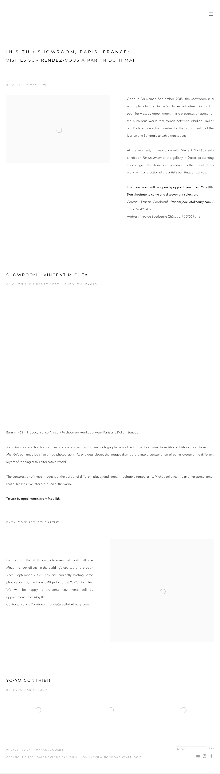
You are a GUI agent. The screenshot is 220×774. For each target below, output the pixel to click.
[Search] (191, 749)
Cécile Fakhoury (31, 14)
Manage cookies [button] (50, 750)
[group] (110, 354)
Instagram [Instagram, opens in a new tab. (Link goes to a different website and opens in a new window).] (204, 756)
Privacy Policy (18, 750)
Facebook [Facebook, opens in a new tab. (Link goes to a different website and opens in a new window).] (211, 756)
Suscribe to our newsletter (197, 756)
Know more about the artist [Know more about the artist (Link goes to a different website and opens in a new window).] (32, 522)
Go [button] (211, 748)
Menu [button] (210, 14)
